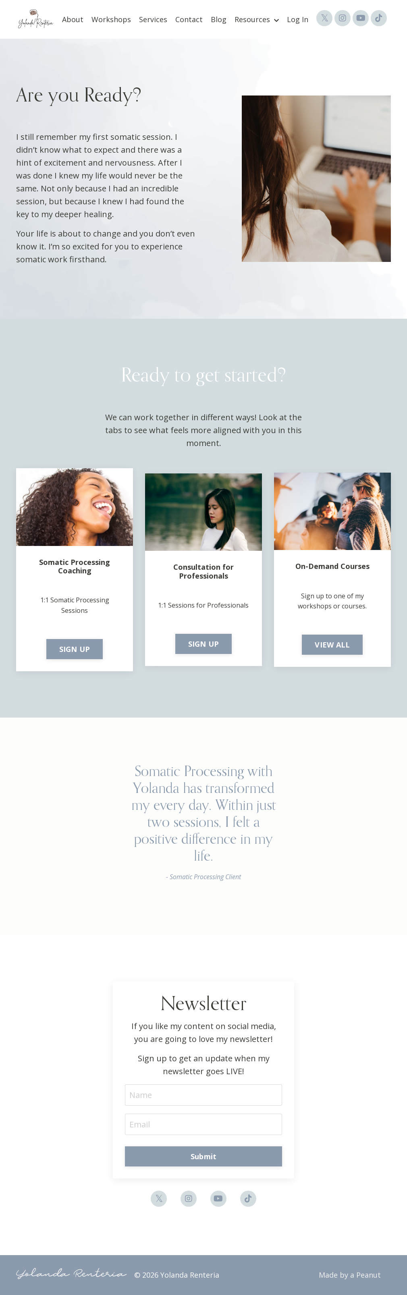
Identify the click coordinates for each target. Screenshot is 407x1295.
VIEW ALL (332, 645)
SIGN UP (74, 649)
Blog (218, 19)
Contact (189, 19)
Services (153, 19)
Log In (297, 19)
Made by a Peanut (350, 1275)
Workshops (111, 19)
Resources (257, 19)
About (72, 19)
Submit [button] (204, 1156)
